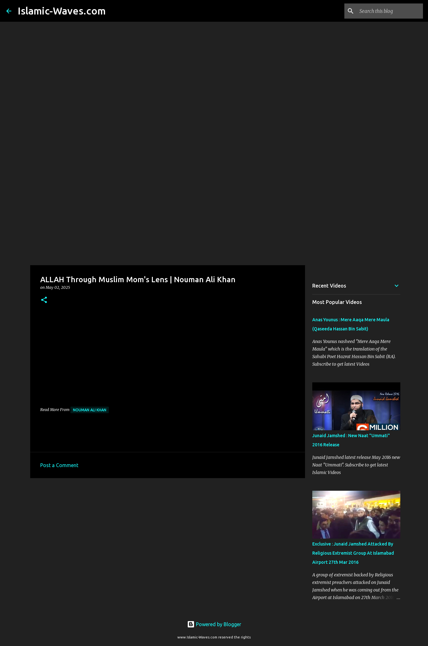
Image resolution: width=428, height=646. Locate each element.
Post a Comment (59, 465)
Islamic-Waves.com (62, 10)
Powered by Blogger (214, 624)
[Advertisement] (214, 215)
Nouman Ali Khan (89, 410)
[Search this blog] (390, 11)
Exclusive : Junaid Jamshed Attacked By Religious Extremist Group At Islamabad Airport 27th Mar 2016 (353, 553)
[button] (44, 300)
